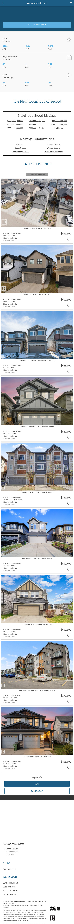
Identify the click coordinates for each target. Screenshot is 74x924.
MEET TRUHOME (10, 890)
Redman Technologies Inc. (34, 901)
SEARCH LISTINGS (10, 883)
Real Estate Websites (20, 901)
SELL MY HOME (9, 886)
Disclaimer (11, 903)
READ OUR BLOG (10, 894)
